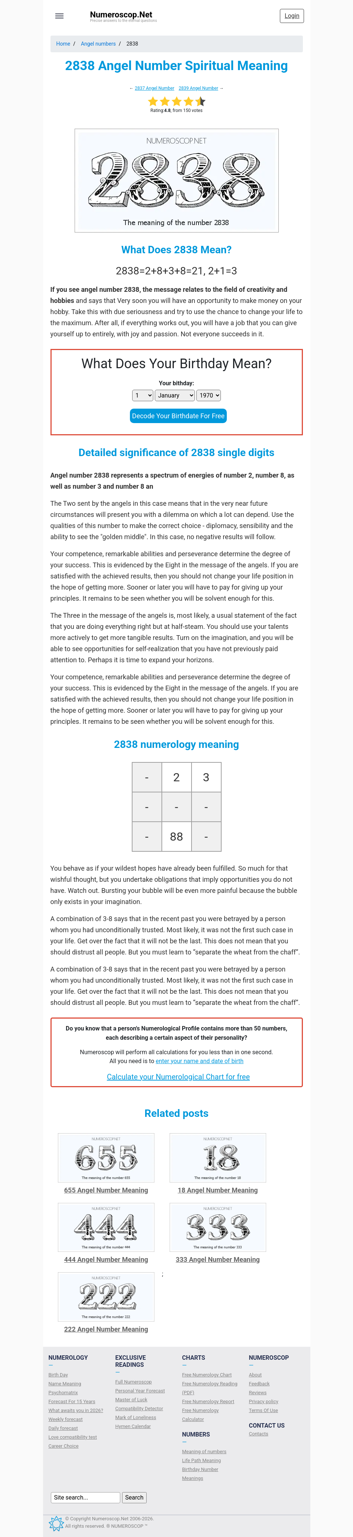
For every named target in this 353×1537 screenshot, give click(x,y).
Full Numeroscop (133, 1382)
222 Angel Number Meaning (106, 1329)
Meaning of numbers (204, 1451)
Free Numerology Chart (207, 1375)
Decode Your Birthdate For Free (178, 416)
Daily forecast (63, 1428)
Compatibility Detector (139, 1408)
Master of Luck (131, 1399)
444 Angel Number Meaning (106, 1259)
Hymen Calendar (133, 1426)
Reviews (258, 1392)
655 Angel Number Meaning (106, 1190)
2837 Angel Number (154, 88)
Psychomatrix (63, 1392)
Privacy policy (263, 1401)
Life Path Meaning (201, 1460)
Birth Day (58, 1375)
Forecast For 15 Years (72, 1401)
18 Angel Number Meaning (218, 1190)
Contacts (258, 1434)
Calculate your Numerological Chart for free (178, 1076)
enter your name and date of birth (200, 1061)
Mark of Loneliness (135, 1417)
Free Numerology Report (208, 1401)
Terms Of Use (263, 1410)
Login (292, 15)
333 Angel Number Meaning (218, 1259)
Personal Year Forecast (140, 1390)
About (255, 1375)
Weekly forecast (66, 1419)
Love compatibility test (73, 1437)
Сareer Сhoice (64, 1446)
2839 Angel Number (198, 88)
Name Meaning (65, 1383)
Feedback (259, 1383)
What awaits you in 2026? (76, 1410)
